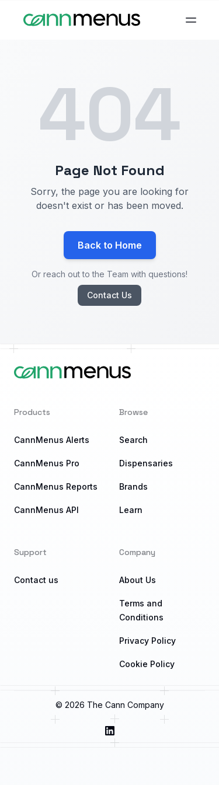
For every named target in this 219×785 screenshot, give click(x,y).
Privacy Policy (147, 641)
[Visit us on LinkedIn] (109, 730)
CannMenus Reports (56, 486)
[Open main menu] (191, 20)
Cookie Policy (147, 664)
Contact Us (109, 295)
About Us (137, 580)
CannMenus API (46, 510)
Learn (130, 510)
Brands (133, 486)
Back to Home (110, 245)
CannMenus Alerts (51, 440)
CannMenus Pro (46, 463)
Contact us (36, 580)
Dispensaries (146, 463)
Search (133, 440)
